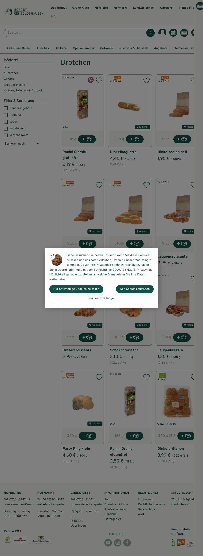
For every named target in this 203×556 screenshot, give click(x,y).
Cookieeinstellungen (101, 298)
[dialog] (101, 278)
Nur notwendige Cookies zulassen (76, 289)
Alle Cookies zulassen (135, 289)
